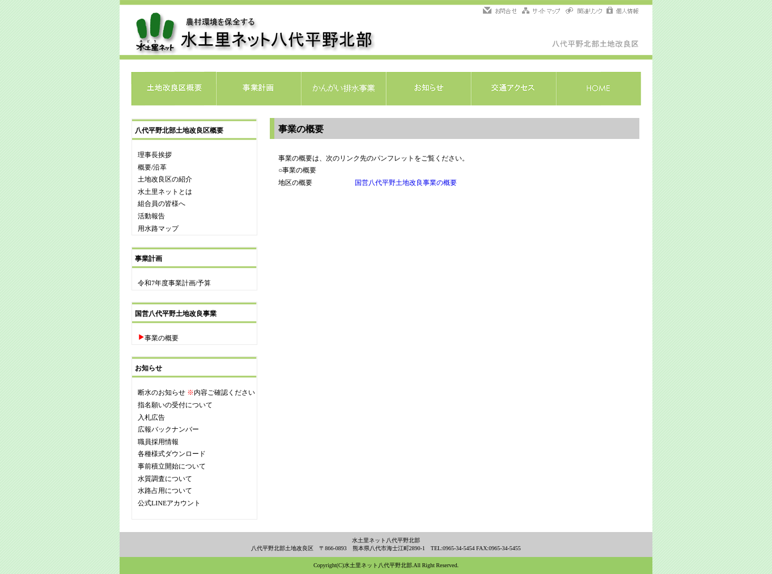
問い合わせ (501, 11)
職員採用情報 (158, 442)
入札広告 (151, 417)
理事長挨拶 (155, 155)
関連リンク (584, 11)
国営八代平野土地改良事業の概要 (406, 183)
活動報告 (151, 216)
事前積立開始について (172, 466)
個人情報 (622, 11)
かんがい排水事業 (343, 88)
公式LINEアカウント (169, 503)
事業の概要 (162, 338)
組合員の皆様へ (161, 204)
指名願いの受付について (175, 405)
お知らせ (428, 88)
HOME (598, 88)
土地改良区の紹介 (165, 179)
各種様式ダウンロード (172, 454)
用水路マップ (158, 229)
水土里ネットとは (165, 192)
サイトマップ (542, 11)
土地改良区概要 (173, 88)
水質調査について (165, 479)
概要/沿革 (152, 167)
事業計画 (258, 88)
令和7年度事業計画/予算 (174, 283)
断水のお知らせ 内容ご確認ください (196, 392)
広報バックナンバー (168, 429)
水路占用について (165, 491)
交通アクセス (513, 88)
